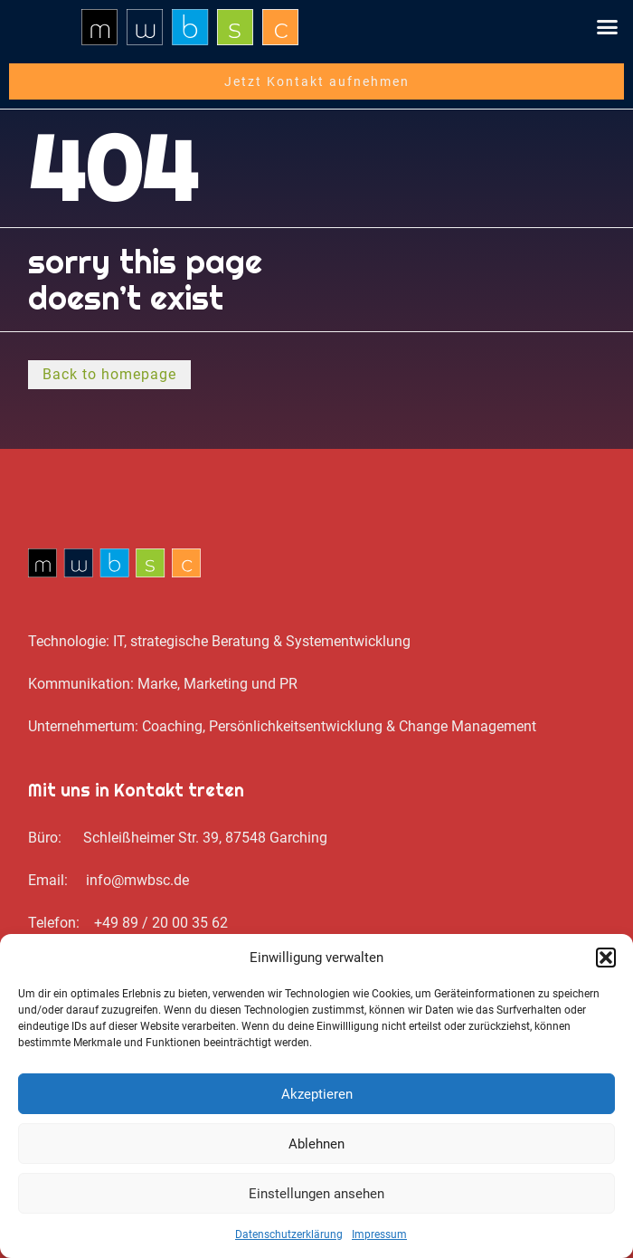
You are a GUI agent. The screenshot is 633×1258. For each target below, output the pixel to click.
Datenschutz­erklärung (289, 1234)
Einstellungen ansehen (316, 1194)
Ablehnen (316, 1144)
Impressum (379, 1234)
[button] (606, 957)
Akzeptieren (317, 1094)
